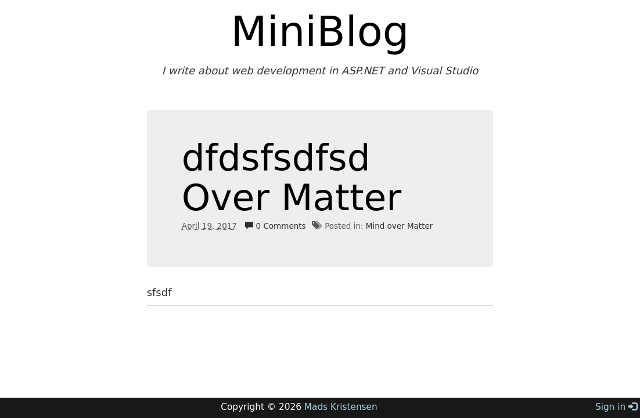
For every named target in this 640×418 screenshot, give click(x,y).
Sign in (616, 407)
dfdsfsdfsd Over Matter (292, 177)
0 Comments (275, 225)
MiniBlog (320, 31)
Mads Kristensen (340, 407)
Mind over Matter (399, 225)
